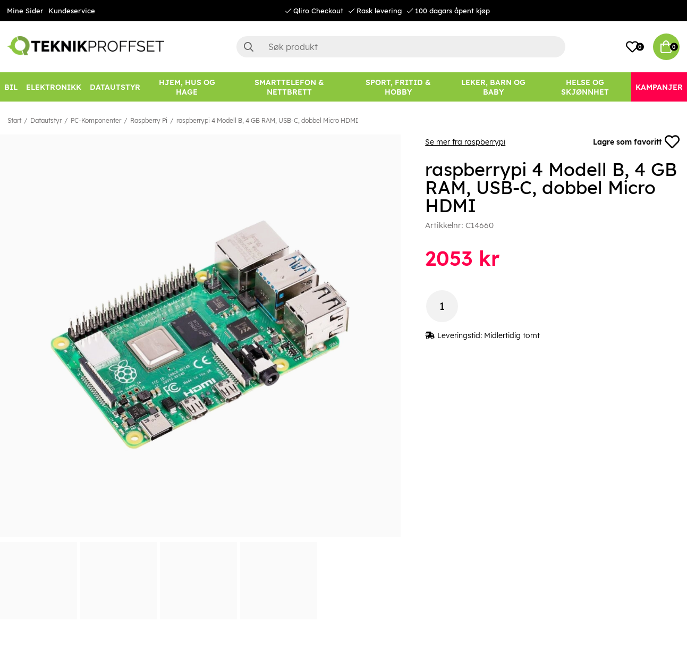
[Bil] (11, 87)
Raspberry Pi (148, 120)
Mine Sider (25, 10)
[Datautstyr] (115, 87)
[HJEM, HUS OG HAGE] (187, 87)
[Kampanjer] (659, 87)
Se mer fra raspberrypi (465, 142)
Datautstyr (46, 120)
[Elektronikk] (54, 87)
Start (14, 120)
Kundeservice (71, 10)
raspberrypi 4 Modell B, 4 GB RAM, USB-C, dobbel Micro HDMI (267, 120)
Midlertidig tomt (512, 335)
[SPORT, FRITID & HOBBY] (398, 87)
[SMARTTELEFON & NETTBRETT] (289, 87)
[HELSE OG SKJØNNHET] (585, 87)
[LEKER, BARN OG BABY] (493, 87)
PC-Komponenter (96, 120)
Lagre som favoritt (636, 141)
